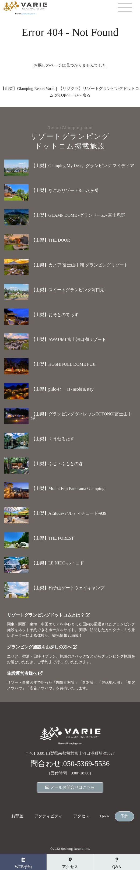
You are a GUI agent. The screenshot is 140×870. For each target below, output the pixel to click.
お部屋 (17, 816)
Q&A (104, 816)
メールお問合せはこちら (70, 787)
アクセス (81, 816)
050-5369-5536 (86, 763)
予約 (124, 816)
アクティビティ (48, 816)
